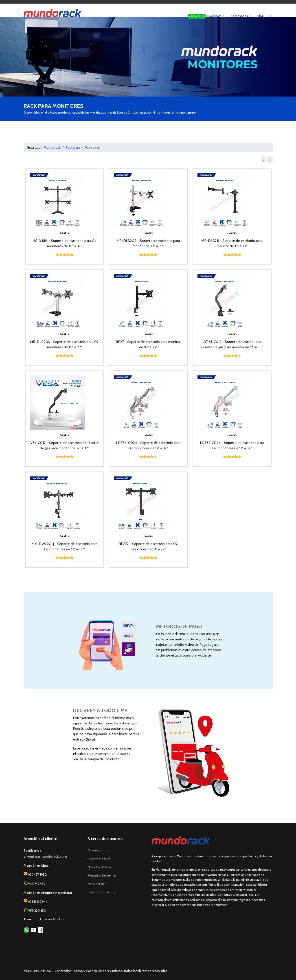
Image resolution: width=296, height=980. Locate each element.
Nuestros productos (101, 892)
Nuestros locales (99, 859)
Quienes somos (99, 850)
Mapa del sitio (97, 884)
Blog (260, 16)
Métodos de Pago (100, 867)
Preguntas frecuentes (102, 875)
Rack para (204, 16)
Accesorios (239, 16)
